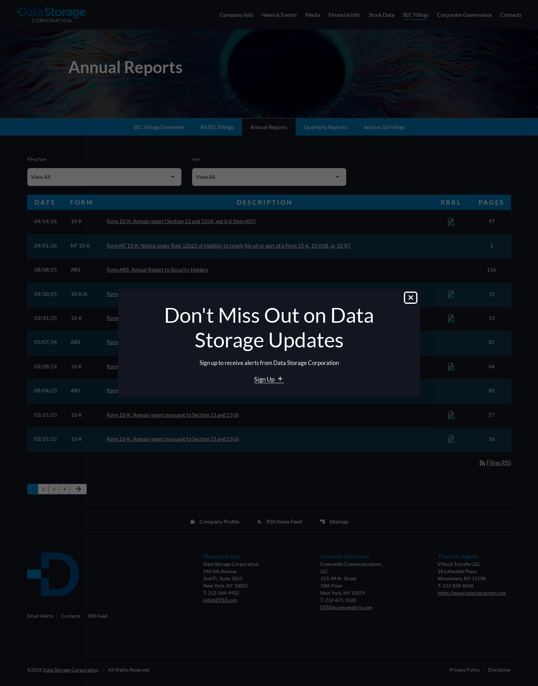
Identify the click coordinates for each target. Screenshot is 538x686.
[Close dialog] (410, 298)
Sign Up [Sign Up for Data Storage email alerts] (265, 379)
